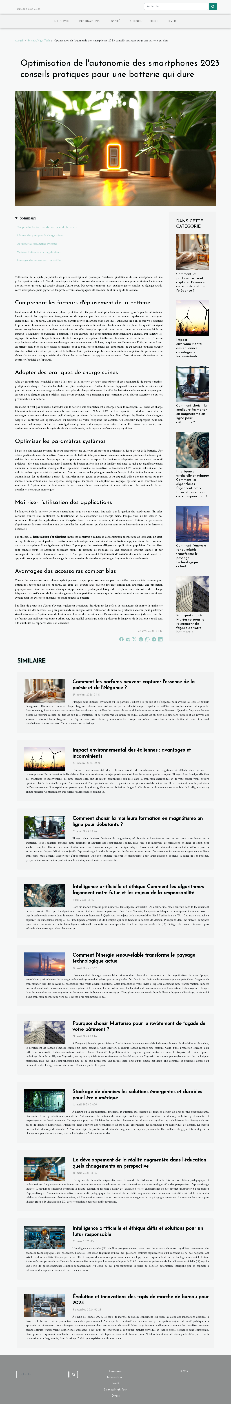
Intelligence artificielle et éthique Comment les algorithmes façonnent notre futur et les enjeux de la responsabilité (192, 484)
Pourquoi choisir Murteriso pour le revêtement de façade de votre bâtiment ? (190, 624)
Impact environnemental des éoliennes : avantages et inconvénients (189, 348)
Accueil (19, 40)
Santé (115, 21)
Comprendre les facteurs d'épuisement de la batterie (47, 227)
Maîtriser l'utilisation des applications (39, 252)
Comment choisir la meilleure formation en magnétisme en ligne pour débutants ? (192, 414)
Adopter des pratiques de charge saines (40, 235)
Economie (61, 21)
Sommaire (28, 218)
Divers (172, 21)
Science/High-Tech (144, 21)
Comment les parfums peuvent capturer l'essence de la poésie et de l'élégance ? (190, 282)
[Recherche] (176, 6)
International (90, 21)
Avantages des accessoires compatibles (39, 260)
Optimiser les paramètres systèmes (37, 243)
